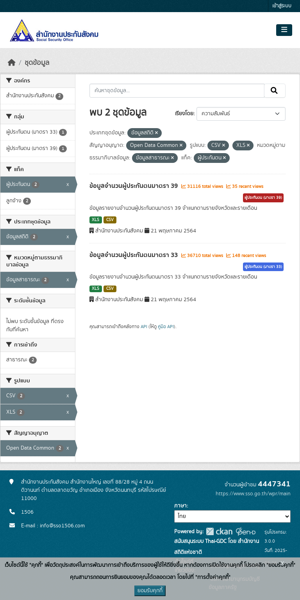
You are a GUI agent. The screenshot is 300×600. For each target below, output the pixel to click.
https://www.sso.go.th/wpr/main (253, 494)
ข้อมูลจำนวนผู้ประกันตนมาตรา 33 (134, 255)
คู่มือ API (166, 326)
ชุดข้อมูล (37, 63)
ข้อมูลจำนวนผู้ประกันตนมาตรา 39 (134, 186)
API (144, 326)
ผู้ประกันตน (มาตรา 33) (263, 267)
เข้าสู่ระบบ (281, 6)
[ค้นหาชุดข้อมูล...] (177, 91)
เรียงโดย (184, 114)
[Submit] (275, 91)
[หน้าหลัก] (12, 63)
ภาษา (180, 506)
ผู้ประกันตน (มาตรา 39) (263, 197)
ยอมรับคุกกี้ (150, 591)
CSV (110, 220)
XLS (95, 220)
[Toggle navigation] (284, 30)
